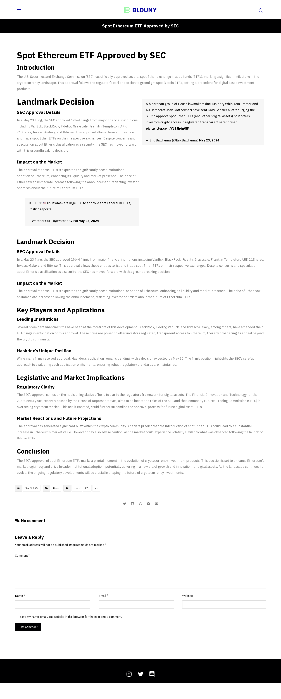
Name (20, 611)
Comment (22, 570)
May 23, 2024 (89, 226)
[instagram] (129, 689)
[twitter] (140, 689)
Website (187, 611)
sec (96, 501)
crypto (77, 501)
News (56, 501)
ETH (87, 501)
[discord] (152, 689)
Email (103, 611)
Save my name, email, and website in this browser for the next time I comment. (71, 632)
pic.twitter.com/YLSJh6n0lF (167, 131)
